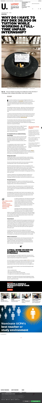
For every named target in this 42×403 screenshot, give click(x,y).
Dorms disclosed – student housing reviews (26, 7)
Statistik (13, 399)
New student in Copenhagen (24, 5)
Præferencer (9, 399)
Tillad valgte (26, 401)
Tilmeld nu (10, 289)
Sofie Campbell (9, 96)
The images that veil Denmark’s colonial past (15, 7)
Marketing (18, 399)
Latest (15, 4)
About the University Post (35, 3)
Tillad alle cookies (35, 401)
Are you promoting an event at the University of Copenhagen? (26, 2)
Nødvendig (4, 399)
